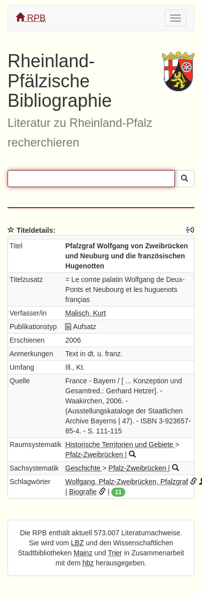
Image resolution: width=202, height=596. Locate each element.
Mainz (83, 553)
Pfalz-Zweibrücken (95, 455)
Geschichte (83, 468)
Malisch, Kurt (85, 313)
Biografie (83, 492)
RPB (31, 18)
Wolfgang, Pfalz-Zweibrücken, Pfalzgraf (126, 482)
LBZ (77, 543)
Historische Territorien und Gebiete (120, 444)
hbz (88, 563)
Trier (115, 553)
